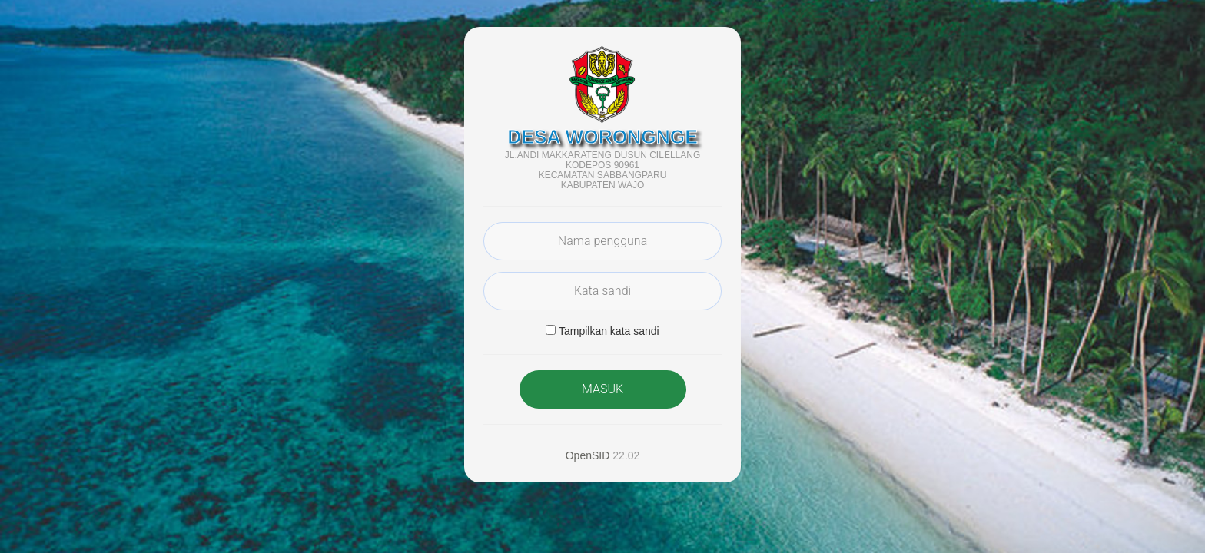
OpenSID (588, 455)
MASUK (602, 389)
